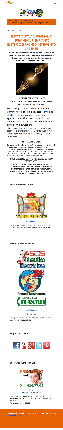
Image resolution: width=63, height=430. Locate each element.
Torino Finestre (31, 221)
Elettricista (27, 128)
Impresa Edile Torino (14, 415)
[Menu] (55, 3)
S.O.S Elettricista (31, 314)
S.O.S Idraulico (31, 310)
